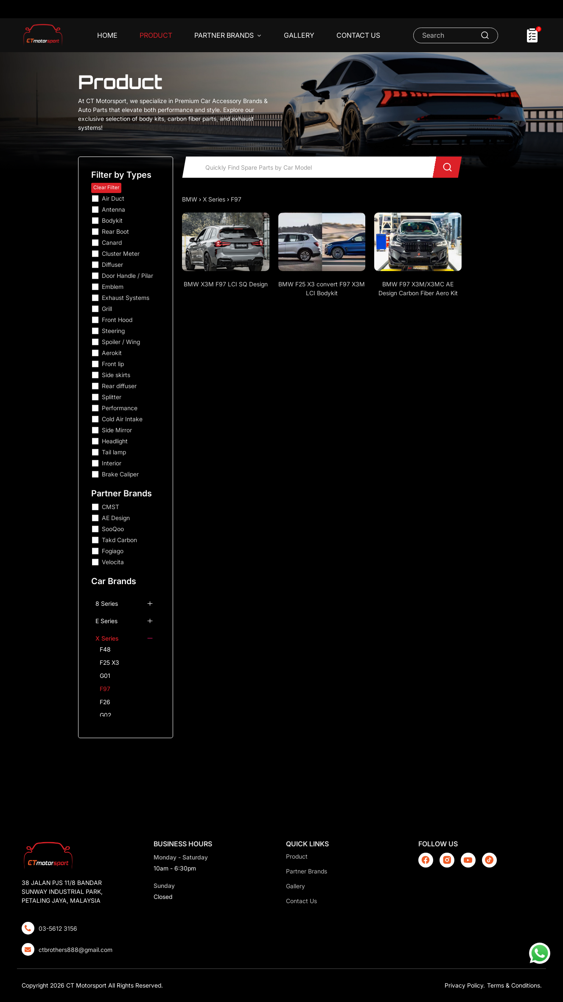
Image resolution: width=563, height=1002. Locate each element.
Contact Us (358, 35)
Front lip (113, 363)
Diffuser (112, 264)
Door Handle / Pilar (127, 275)
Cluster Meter (121, 253)
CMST (110, 506)
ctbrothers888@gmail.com (75, 949)
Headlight (115, 441)
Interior (111, 463)
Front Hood (117, 319)
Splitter (111, 396)
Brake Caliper (120, 474)
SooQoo (113, 528)
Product (156, 35)
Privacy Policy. (465, 985)
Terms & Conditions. (514, 985)
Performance (119, 407)
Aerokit (112, 352)
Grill (107, 308)
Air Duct (113, 198)
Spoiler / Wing (121, 341)
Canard (112, 242)
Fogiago (112, 550)
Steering (113, 330)
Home (107, 35)
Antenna (113, 209)
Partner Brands (228, 35)
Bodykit (112, 220)
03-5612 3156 (58, 928)
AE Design (116, 517)
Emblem (112, 286)
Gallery (299, 35)
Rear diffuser (119, 385)
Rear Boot (115, 231)
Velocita (113, 561)
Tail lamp (114, 452)
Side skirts (116, 374)
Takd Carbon (119, 539)
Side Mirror (117, 430)
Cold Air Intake (122, 419)
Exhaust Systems (125, 297)
